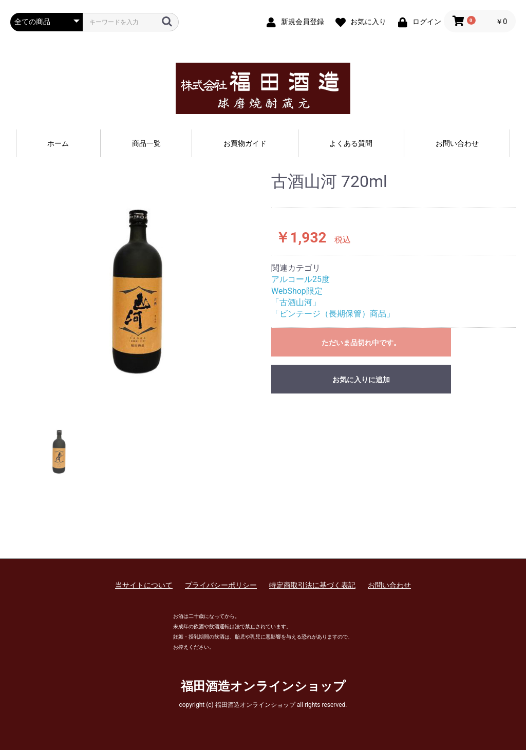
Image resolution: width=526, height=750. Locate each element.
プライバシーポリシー (221, 585)
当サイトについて (144, 585)
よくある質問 (350, 143)
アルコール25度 (300, 279)
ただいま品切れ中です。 (361, 343)
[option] (137, 289)
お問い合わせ (457, 143)
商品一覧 (146, 143)
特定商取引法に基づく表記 (312, 585)
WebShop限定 (297, 291)
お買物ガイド (245, 143)
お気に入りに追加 (361, 380)
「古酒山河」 (296, 302)
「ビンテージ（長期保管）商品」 (332, 313)
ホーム (58, 143)
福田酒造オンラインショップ (263, 686)
